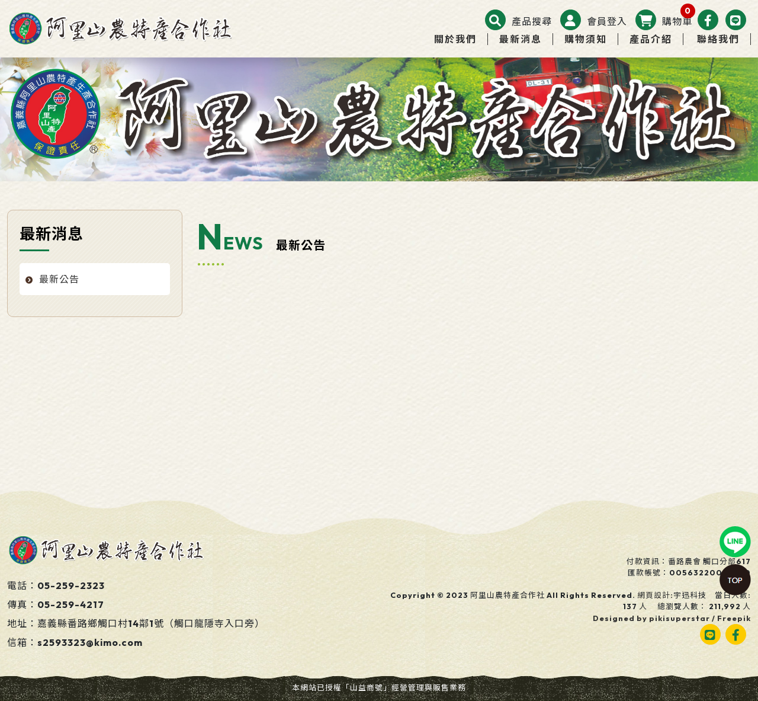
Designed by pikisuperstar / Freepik (672, 618)
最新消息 (520, 39)
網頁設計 (653, 595)
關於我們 (455, 39)
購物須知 (585, 39)
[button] (518, 21)
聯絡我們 (718, 39)
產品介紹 (650, 39)
